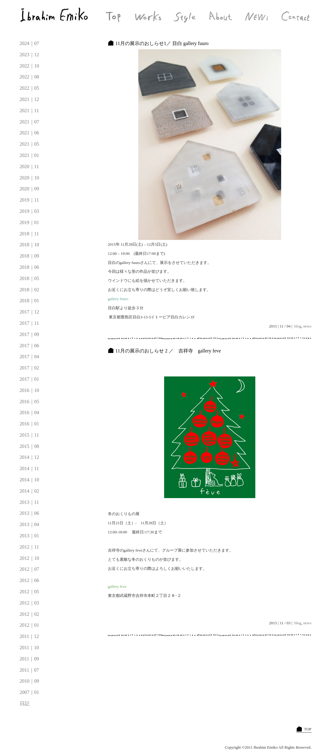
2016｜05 (29, 401)
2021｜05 (29, 144)
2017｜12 (29, 311)
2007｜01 (29, 692)
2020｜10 (29, 177)
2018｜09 (29, 255)
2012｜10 (29, 558)
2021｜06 (29, 132)
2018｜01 (29, 300)
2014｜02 (29, 491)
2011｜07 (29, 670)
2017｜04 (29, 356)
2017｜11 (29, 323)
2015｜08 (29, 446)
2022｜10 (29, 65)
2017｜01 (29, 379)
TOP (307, 729)
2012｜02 (29, 614)
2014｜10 (29, 479)
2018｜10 (29, 244)
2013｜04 (29, 524)
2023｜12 (29, 54)
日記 (24, 703)
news (307, 326)
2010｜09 (29, 681)
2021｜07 (29, 121)
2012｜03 (29, 602)
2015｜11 (29, 435)
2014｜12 (29, 457)
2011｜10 (29, 647)
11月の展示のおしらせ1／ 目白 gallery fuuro (162, 43)
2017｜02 (29, 367)
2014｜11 (29, 468)
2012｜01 (29, 625)
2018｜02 (29, 289)
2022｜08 (29, 76)
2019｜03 (29, 211)
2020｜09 (29, 188)
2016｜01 (29, 423)
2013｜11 (29, 502)
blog (297, 326)
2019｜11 (29, 200)
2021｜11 (29, 110)
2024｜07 (29, 43)
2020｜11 (29, 166)
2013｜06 (29, 513)
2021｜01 (29, 155)
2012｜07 (29, 569)
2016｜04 (29, 412)
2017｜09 (29, 334)
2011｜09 (29, 658)
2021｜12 (29, 99)
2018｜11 (29, 233)
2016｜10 (29, 390)
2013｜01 (29, 535)
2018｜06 (29, 267)
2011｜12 (29, 636)
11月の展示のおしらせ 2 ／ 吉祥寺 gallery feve (168, 350)
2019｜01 (29, 222)
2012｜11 (29, 546)
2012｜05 (29, 591)
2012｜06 (29, 580)
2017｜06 (29, 345)
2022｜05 (29, 88)
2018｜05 (29, 278)
